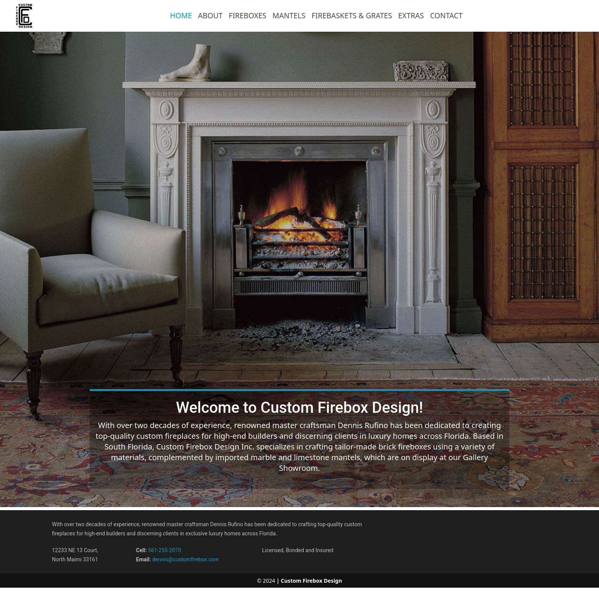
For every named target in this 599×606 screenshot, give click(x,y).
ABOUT (210, 15)
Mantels (288, 15)
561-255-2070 (164, 550)
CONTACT (446, 15)
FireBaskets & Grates (352, 15)
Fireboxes (248, 15)
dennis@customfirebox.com (185, 559)
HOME (181, 15)
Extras (411, 15)
